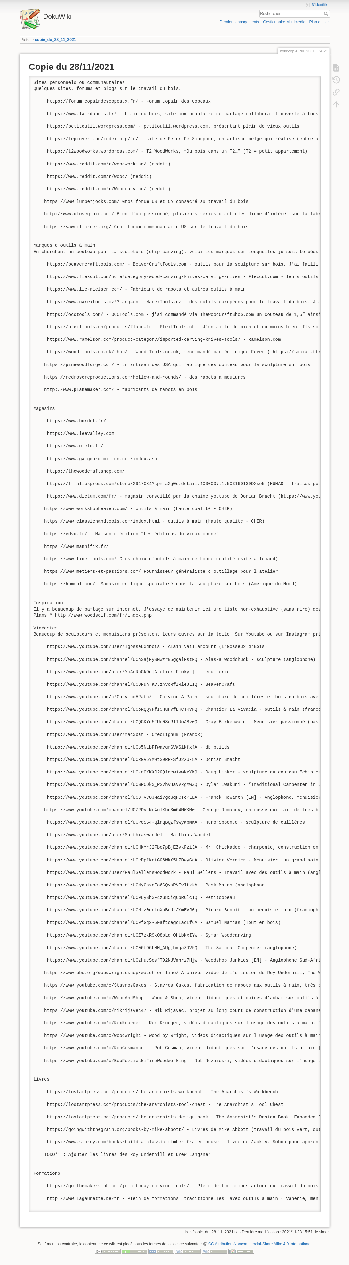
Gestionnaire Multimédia (284, 22)
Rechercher (327, 14)
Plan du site (319, 22)
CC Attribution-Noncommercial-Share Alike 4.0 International (259, 1244)
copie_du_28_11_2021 (55, 39)
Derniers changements (239, 22)
